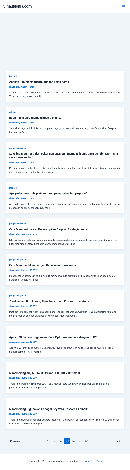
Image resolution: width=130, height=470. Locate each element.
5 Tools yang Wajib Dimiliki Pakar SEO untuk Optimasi (44, 373)
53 (60, 441)
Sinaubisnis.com (17, 6)
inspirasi (13, 76)
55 (73, 441)
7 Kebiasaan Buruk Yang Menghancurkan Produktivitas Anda (49, 301)
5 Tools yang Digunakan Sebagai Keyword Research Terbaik (48, 409)
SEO (11, 331)
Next (119, 441)
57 (86, 441)
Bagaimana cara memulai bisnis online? (35, 117)
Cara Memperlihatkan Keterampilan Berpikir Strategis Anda (48, 229)
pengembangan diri (18, 148)
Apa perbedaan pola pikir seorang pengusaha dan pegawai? (48, 193)
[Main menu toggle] (123, 6)
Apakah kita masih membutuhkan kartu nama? (39, 81)
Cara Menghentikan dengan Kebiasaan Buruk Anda (42, 265)
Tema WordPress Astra (90, 461)
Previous (13, 441)
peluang (12, 112)
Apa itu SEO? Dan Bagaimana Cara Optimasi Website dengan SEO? (53, 337)
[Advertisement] (65, 37)
